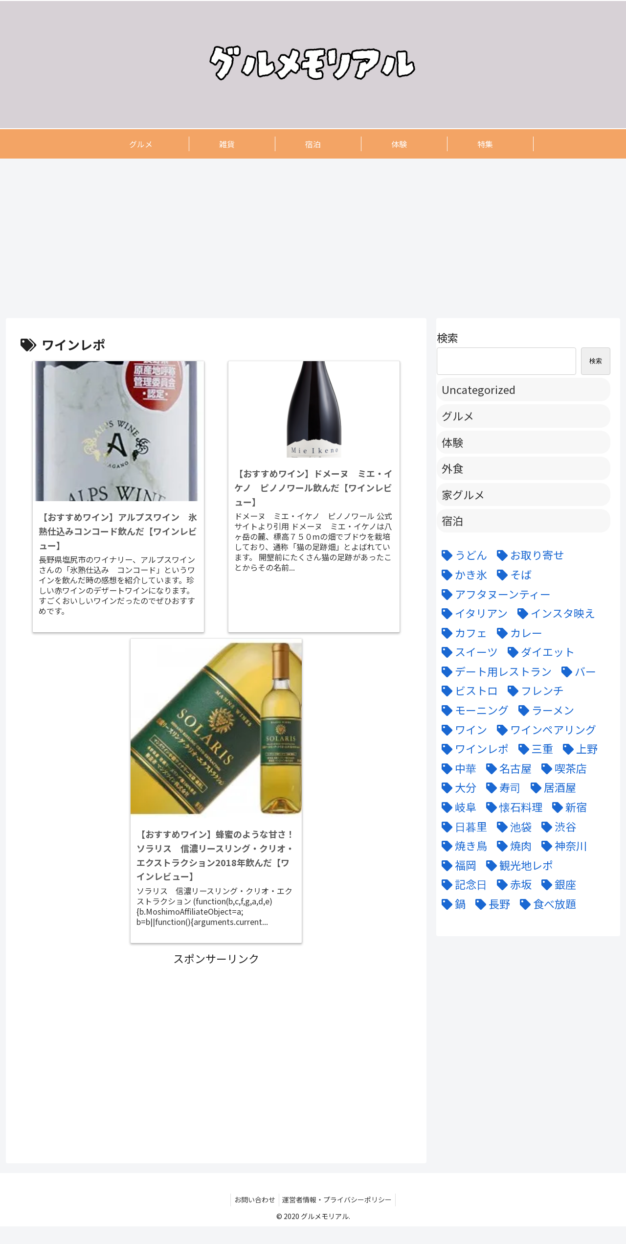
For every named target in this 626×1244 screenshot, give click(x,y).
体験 (452, 442)
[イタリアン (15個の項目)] (472, 613)
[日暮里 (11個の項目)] (462, 826)
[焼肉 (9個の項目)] (512, 845)
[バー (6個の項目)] (576, 671)
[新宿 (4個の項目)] (567, 807)
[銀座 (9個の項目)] (556, 884)
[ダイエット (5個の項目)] (539, 652)
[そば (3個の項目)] (512, 574)
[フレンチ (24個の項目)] (533, 690)
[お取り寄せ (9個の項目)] (528, 555)
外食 (452, 468)
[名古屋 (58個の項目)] (506, 768)
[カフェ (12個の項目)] (462, 633)
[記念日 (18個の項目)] (462, 884)
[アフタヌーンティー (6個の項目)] (494, 594)
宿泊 (452, 520)
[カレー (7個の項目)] (517, 633)
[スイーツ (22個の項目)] (467, 652)
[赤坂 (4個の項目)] (512, 884)
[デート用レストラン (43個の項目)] (494, 671)
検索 (447, 337)
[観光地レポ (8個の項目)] (517, 865)
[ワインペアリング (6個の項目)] (544, 729)
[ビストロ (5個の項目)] (467, 690)
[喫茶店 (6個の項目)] (562, 768)
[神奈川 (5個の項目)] (562, 845)
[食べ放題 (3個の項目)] (545, 904)
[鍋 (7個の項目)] (451, 904)
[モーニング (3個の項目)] (473, 710)
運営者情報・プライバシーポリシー (339, 1217)
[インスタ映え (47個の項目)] (554, 613)
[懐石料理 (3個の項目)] (511, 807)
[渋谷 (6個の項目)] (556, 826)
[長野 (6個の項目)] (490, 904)
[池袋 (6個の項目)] (512, 826)
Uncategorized (478, 389)
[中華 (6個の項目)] (456, 768)
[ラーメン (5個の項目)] (544, 710)
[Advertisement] (299, 237)
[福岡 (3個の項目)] (456, 865)
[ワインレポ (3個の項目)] (473, 749)
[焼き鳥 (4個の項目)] (462, 845)
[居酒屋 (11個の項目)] (551, 787)
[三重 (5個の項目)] (533, 749)
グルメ (458, 415)
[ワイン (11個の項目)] (462, 729)
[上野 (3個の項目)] (578, 749)
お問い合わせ (253, 1217)
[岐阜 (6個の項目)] (456, 807)
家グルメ (463, 494)
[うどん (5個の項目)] (462, 555)
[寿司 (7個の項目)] (501, 787)
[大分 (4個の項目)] (456, 787)
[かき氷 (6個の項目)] (462, 574)
